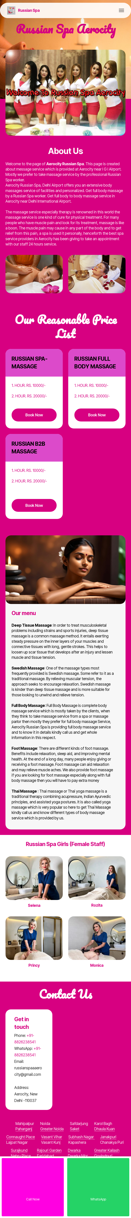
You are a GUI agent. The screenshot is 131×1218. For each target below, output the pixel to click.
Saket (74, 1129)
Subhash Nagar (81, 1137)
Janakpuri (108, 1137)
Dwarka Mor (78, 1155)
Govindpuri (103, 1155)
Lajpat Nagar (17, 1142)
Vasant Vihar (51, 1137)
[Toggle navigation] (121, 10)
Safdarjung (79, 1123)
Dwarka (74, 1150)
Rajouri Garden (49, 1150)
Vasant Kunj (51, 1142)
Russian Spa (29, 10)
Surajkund (19, 1150)
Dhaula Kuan (104, 1129)
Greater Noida (52, 1129)
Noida (45, 1123)
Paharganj (24, 1129)
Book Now (34, 415)
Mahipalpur (25, 1123)
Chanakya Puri (112, 1142)
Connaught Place (20, 1137)
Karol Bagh (103, 1123)
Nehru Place (21, 1155)
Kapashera (77, 1142)
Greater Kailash (106, 1150)
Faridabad (45, 1155)
